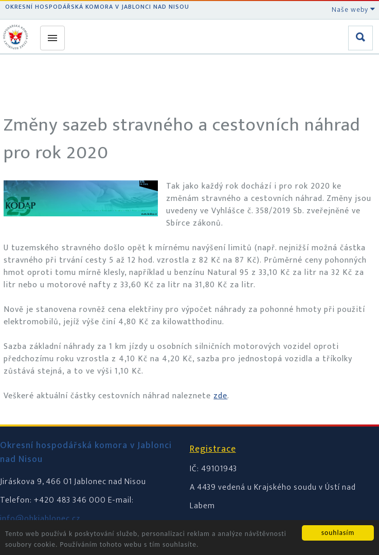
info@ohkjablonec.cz (40, 519)
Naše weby (353, 9)
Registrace (213, 449)
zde (220, 396)
